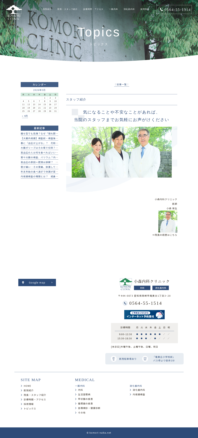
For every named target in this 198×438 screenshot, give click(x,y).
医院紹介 (29, 390)
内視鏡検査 (139, 394)
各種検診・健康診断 (89, 408)
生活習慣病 (84, 394)
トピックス (30, 408)
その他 (81, 412)
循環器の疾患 (85, 403)
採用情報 (29, 404)
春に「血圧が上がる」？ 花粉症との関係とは (47, 143)
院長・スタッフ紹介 (35, 394)
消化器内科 (139, 389)
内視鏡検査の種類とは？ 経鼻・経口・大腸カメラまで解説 (54, 176)
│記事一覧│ (121, 84)
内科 (80, 389)
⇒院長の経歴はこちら (164, 234)
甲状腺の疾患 (85, 399)
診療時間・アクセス (35, 399)
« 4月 (25, 115)
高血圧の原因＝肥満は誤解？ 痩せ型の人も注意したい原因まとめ (58, 162)
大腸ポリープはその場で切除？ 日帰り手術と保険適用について (57, 147)
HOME (27, 385)
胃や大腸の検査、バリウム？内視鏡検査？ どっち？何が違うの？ (58, 157)
